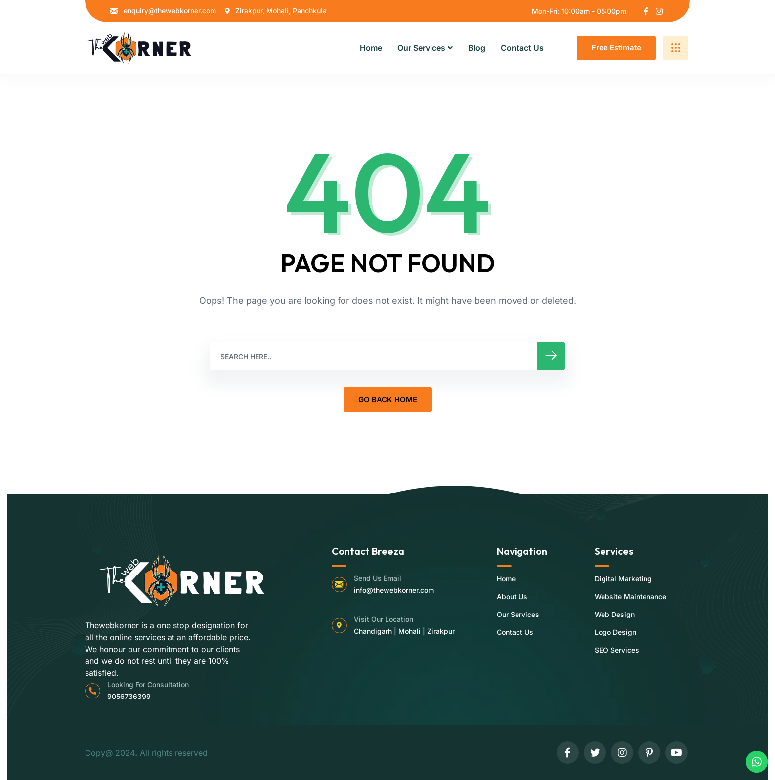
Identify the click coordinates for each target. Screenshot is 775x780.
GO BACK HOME (387, 399)
